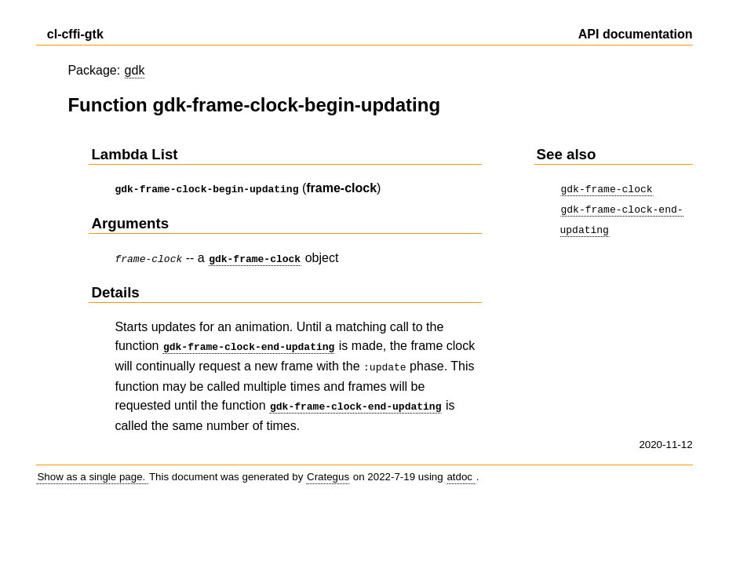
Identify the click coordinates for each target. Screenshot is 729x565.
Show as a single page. (92, 469)
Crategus (328, 469)
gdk (135, 70)
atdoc (461, 469)
